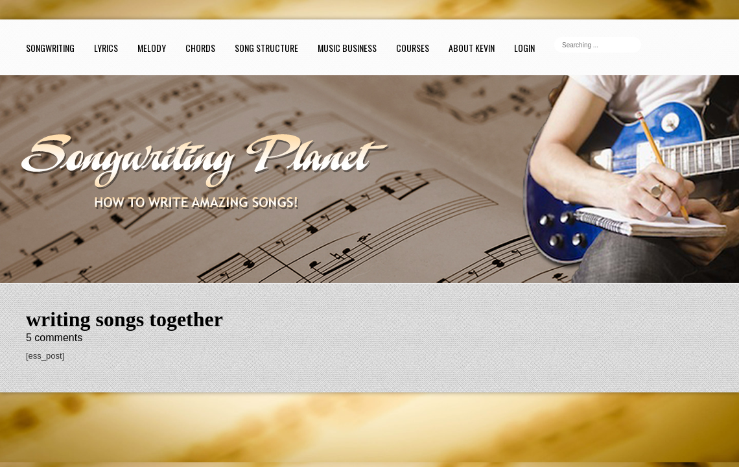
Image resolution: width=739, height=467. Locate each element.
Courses (412, 47)
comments (54, 337)
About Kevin (472, 47)
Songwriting (50, 47)
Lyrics (106, 47)
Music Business (347, 47)
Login (524, 47)
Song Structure (266, 47)
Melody (151, 47)
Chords (200, 47)
